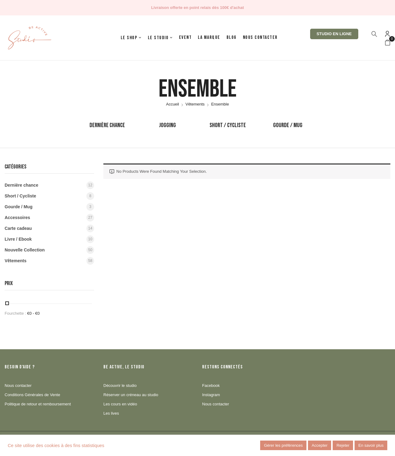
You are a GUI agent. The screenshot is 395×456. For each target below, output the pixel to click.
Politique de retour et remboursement (38, 404)
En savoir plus (371, 445)
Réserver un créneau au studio (130, 394)
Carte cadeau (18, 228)
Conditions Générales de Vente (32, 394)
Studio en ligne (334, 33)
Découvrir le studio (120, 385)
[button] (387, 43)
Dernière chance (107, 125)
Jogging (167, 125)
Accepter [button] (319, 445)
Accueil (172, 104)
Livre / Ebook (18, 239)
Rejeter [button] (342, 445)
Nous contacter (18, 385)
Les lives (111, 413)
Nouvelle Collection (25, 249)
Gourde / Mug (287, 125)
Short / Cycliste (228, 125)
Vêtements (195, 104)
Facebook (211, 385)
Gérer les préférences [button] (283, 445)
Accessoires (17, 217)
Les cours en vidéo (120, 404)
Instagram (211, 394)
